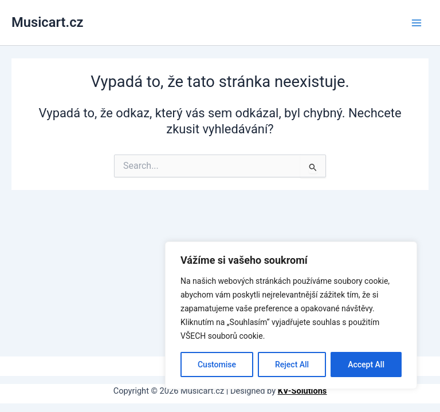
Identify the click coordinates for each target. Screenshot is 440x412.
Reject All (292, 364)
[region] (291, 315)
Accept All (366, 364)
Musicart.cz (47, 22)
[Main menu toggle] (416, 23)
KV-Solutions (302, 391)
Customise (217, 364)
